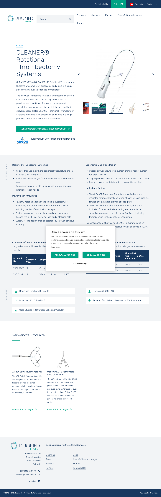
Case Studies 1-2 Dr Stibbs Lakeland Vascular (41, 310)
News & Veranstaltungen (130, 15)
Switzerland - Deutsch (144, 4)
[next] (152, 74)
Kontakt (80, 23)
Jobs (116, 4)
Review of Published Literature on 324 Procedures (118, 300)
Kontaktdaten (79, 468)
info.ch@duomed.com (26, 475)
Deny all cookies (96, 255)
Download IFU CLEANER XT (106, 291)
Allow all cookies (65, 255)
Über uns (50, 455)
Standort (50, 463)
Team (48, 459)
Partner (109, 15)
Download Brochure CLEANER (34, 291)
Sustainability (101, 4)
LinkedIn (32, 481)
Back (21, 45)
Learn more (55, 247)
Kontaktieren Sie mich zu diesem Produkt (43, 128)
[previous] (79, 74)
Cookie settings (80, 263)
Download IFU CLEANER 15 (32, 300)
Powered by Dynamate (149, 493)
